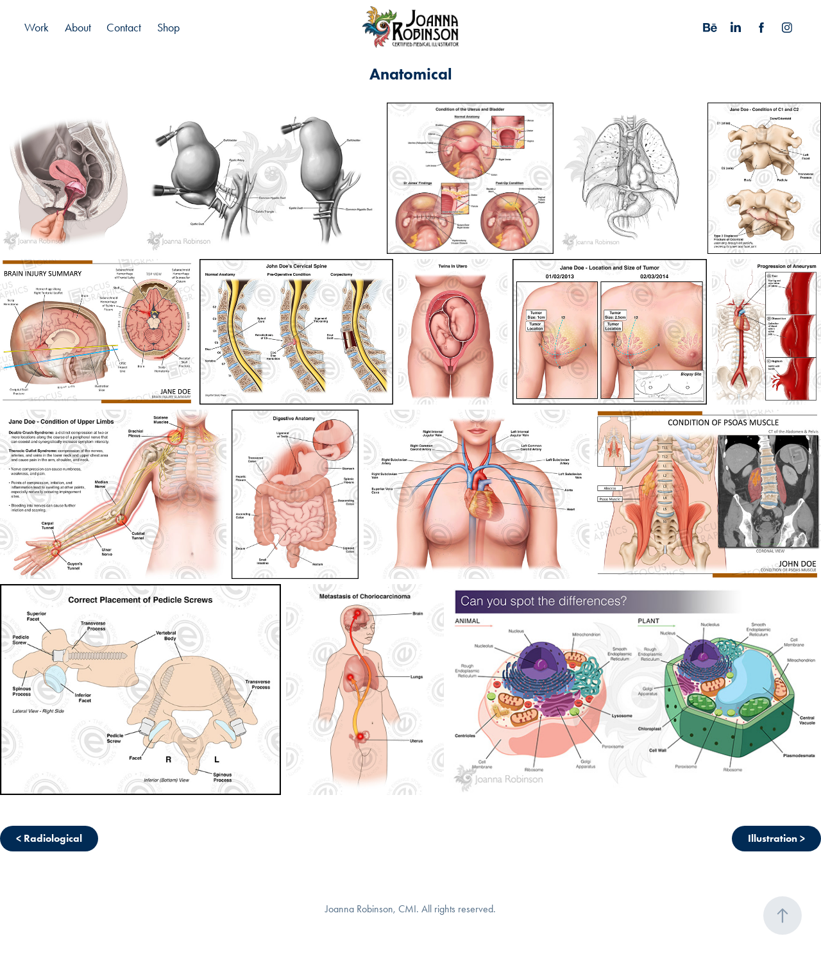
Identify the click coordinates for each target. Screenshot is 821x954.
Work (36, 28)
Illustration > (776, 838)
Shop (168, 28)
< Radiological (49, 838)
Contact (123, 28)
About (78, 28)
